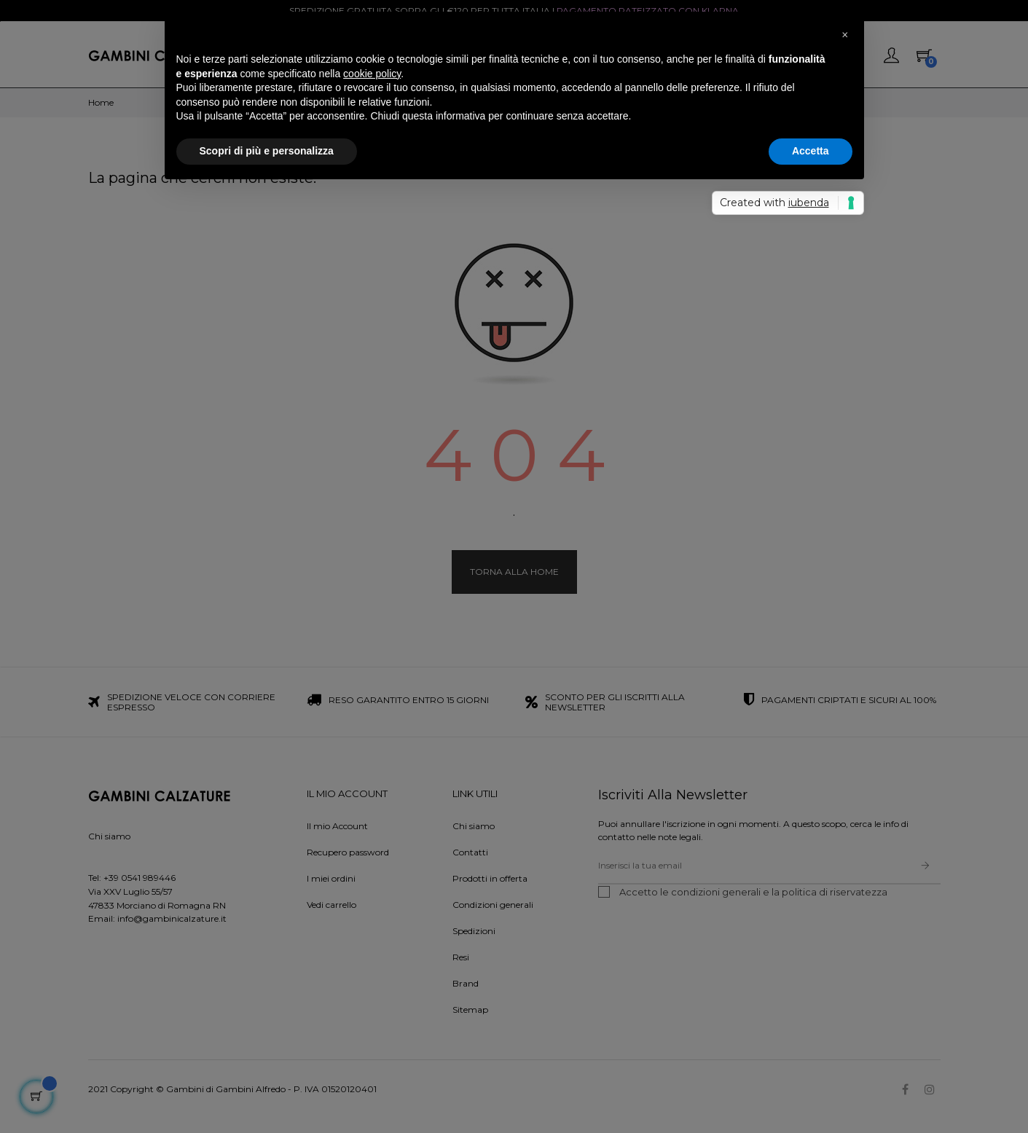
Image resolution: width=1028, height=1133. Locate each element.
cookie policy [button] (372, 73)
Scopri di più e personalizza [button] (267, 151)
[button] (845, 35)
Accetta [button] (810, 151)
